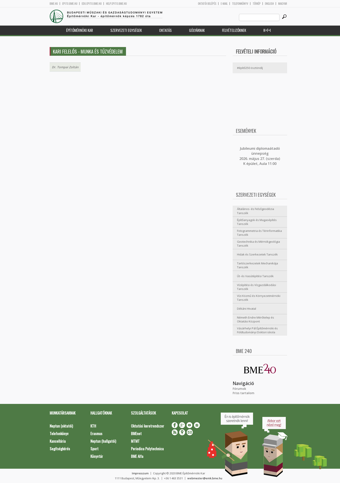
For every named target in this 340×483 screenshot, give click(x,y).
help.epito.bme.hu (116, 3)
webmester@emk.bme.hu (204, 478)
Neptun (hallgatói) (103, 441)
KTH (93, 426)
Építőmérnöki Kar (79, 30)
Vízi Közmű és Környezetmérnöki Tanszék (258, 298)
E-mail (224, 3)
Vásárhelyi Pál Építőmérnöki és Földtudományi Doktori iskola (257, 330)
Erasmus (96, 433)
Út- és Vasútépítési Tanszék (255, 276)
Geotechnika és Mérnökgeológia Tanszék (258, 244)
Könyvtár (96, 456)
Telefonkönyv (240, 3)
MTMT (135, 441)
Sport (94, 448)
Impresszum (140, 473)
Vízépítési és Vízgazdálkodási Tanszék (256, 287)
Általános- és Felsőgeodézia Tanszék (255, 211)
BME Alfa (137, 456)
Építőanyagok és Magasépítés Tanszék (257, 222)
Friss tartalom (243, 393)
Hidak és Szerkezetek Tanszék (257, 254)
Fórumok (239, 389)
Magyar (282, 3)
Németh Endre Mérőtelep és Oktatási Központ (255, 319)
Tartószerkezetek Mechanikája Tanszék (257, 265)
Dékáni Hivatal (246, 309)
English (269, 3)
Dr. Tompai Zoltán (65, 67)
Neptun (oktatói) (61, 426)
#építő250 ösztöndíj (250, 68)
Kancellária (58, 441)
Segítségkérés (60, 448)
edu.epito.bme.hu (92, 3)
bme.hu (54, 3)
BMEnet (136, 433)
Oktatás (165, 30)
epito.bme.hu (69, 3)
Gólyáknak (197, 30)
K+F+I (267, 30)
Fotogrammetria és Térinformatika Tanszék (259, 233)
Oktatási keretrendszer (147, 426)
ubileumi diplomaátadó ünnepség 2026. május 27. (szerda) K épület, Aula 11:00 (259, 156)
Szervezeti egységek (126, 30)
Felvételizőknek (234, 30)
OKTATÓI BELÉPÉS (207, 3)
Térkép (257, 3)
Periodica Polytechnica (147, 448)
